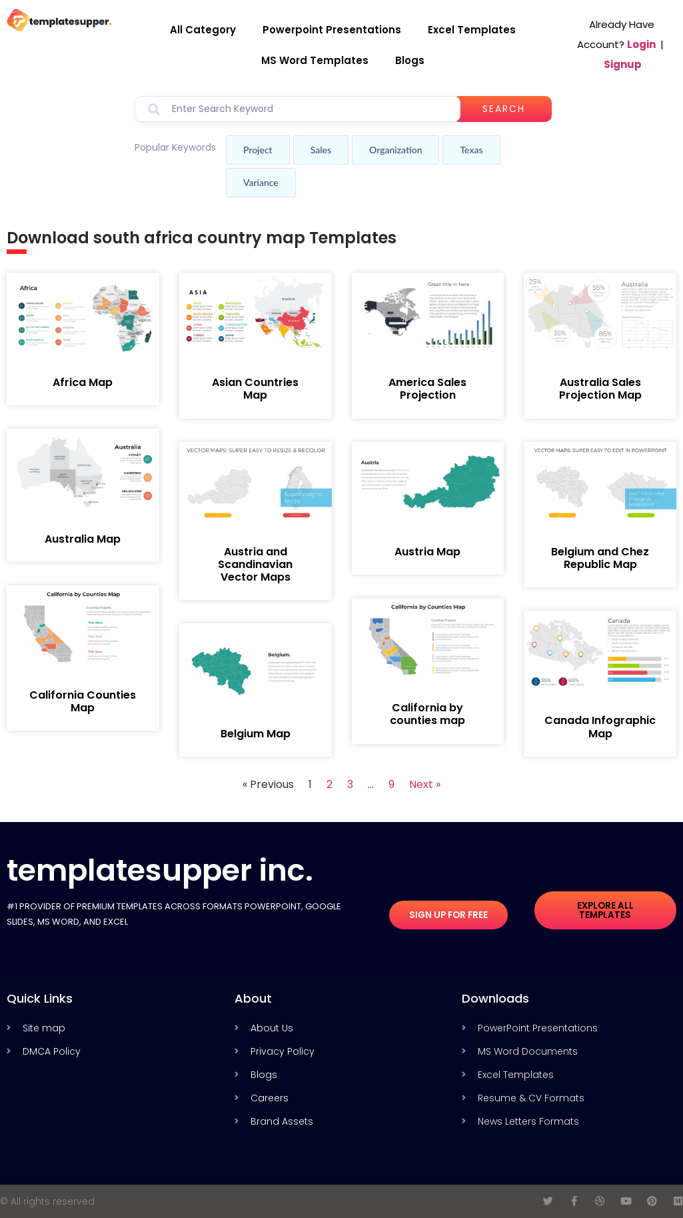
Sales (321, 149)
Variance (261, 182)
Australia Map (83, 539)
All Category (203, 30)
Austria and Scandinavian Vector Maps (255, 564)
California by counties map (427, 714)
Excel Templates (472, 30)
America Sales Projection (427, 389)
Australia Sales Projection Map (600, 389)
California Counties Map (82, 701)
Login (641, 44)
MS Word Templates (314, 60)
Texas (471, 149)
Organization (395, 149)
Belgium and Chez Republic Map (600, 558)
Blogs (409, 60)
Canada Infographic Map (600, 727)
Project (258, 149)
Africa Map (83, 382)
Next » (424, 784)
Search (507, 108)
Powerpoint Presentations (332, 30)
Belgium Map (256, 733)
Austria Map (427, 551)
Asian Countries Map (255, 389)
